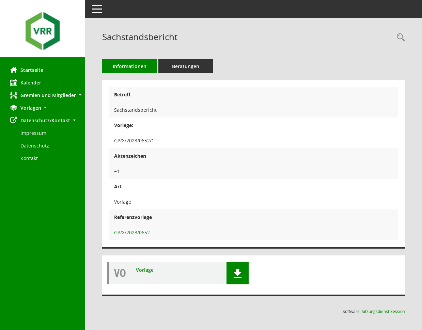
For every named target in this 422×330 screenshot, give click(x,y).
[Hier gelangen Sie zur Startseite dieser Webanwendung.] (42, 31)
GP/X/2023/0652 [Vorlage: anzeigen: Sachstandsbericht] (132, 232)
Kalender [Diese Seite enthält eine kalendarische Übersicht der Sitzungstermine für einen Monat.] (25, 82)
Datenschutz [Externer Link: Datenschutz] (34, 145)
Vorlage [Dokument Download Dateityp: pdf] (145, 270)
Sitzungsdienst (383, 311)
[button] (42, 95)
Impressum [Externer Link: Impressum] (33, 133)
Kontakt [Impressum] (29, 158)
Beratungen (185, 66)
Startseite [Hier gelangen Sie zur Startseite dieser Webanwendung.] (26, 69)
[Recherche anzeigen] (399, 37)
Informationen (129, 66)
